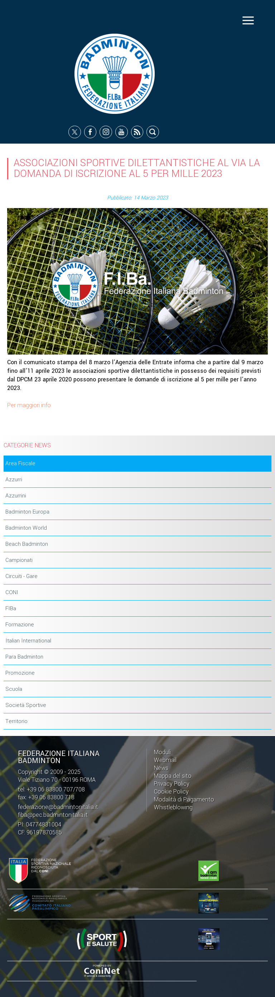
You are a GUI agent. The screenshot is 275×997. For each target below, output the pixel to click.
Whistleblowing (173, 807)
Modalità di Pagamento (184, 799)
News (161, 768)
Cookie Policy (171, 792)
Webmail (165, 760)
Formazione (19, 624)
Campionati (19, 560)
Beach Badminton (26, 544)
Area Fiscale (20, 463)
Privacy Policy (171, 784)
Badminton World (26, 528)
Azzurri (13, 479)
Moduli (162, 752)
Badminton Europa (27, 512)
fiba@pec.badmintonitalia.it (53, 815)
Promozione (20, 673)
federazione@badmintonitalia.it (58, 807)
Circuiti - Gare (21, 576)
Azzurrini (15, 496)
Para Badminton (24, 657)
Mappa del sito (173, 776)
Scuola (13, 689)
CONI (11, 592)
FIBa (10, 608)
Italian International (28, 641)
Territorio (16, 721)
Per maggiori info (29, 405)
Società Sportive (25, 705)
